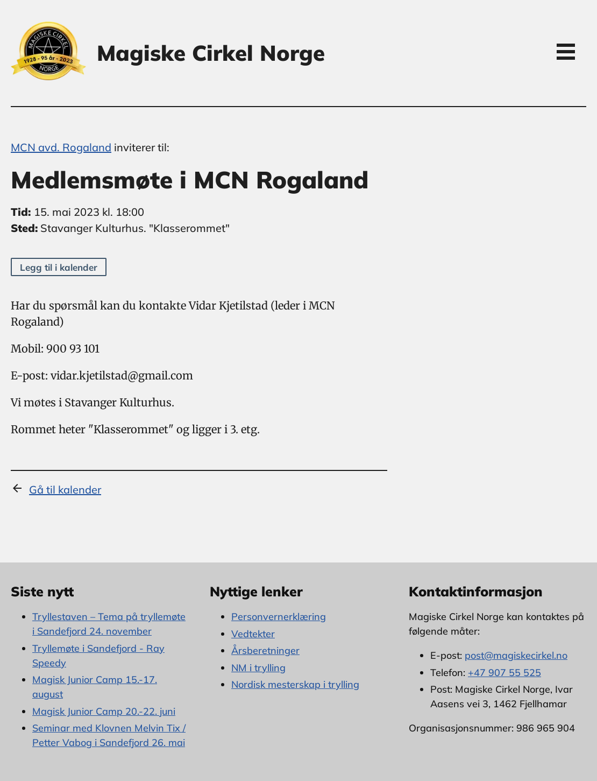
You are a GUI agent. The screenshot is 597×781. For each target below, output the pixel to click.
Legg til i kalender (58, 267)
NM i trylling (258, 668)
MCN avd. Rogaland (61, 147)
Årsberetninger (265, 650)
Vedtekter (253, 634)
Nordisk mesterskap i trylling (295, 684)
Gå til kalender (65, 489)
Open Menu (565, 51)
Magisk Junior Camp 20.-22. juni (103, 711)
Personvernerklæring (278, 616)
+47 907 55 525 (504, 672)
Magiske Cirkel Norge (211, 52)
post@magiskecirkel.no (516, 655)
